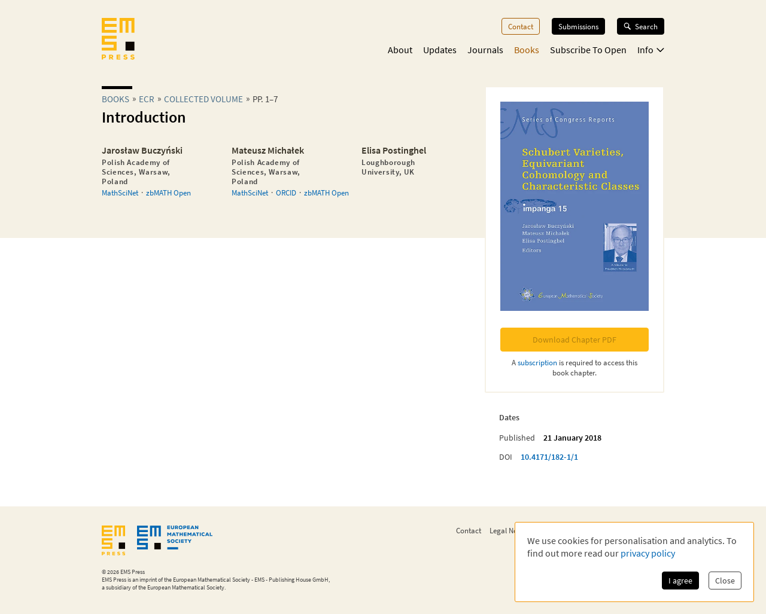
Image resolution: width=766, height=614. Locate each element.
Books (526, 50)
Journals (485, 50)
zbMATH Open (168, 192)
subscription (537, 362)
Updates (440, 50)
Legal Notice (509, 530)
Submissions (578, 26)
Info (650, 50)
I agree (680, 580)
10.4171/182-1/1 (549, 456)
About (400, 50)
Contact (520, 26)
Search (641, 26)
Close (725, 580)
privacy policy (648, 553)
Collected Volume (203, 99)
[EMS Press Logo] (118, 40)
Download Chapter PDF (574, 339)
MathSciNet (120, 192)
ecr (146, 99)
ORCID (286, 192)
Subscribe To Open (588, 50)
